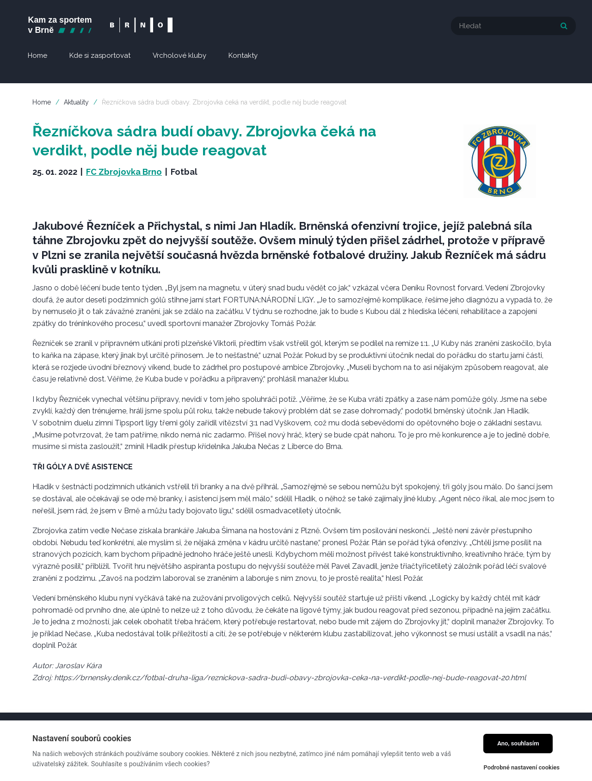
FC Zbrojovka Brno (124, 171)
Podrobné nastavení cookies (521, 767)
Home (41, 102)
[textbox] (513, 26)
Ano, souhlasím (518, 743)
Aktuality (76, 102)
